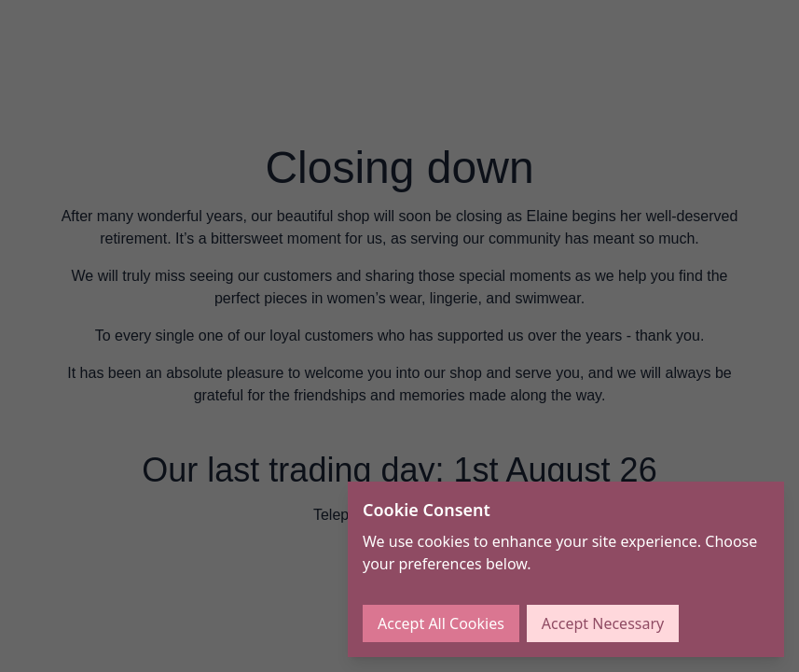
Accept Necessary (603, 623)
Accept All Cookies (441, 623)
